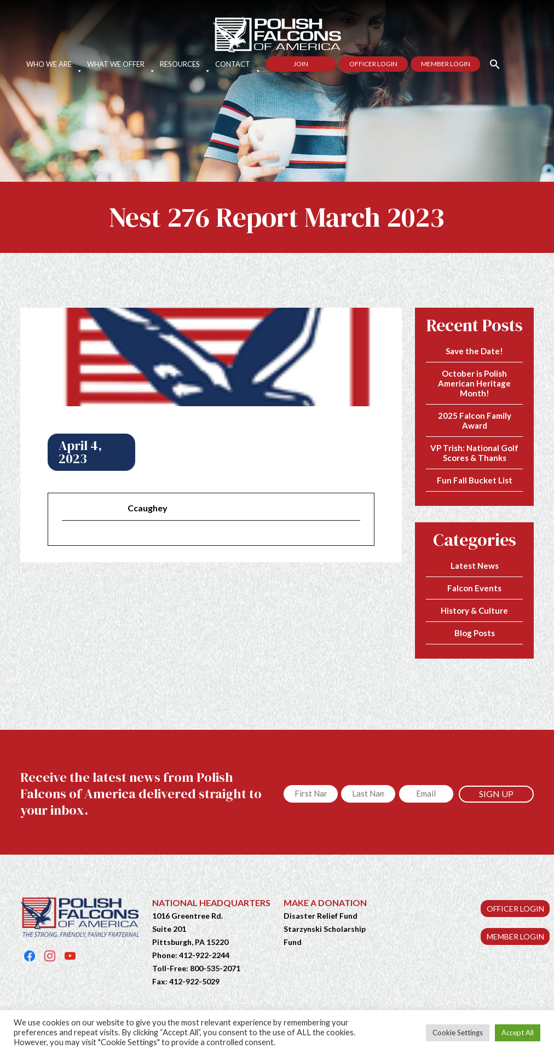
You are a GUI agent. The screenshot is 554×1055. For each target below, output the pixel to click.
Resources (185, 64)
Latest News (475, 565)
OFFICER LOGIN (515, 908)
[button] (490, 63)
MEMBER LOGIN (515, 936)
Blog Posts (474, 633)
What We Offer (121, 64)
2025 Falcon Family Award (474, 420)
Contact (238, 64)
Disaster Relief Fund (320, 915)
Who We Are (54, 64)
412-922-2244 (204, 955)
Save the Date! (474, 351)
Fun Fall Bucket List (474, 480)
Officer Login (373, 64)
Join (300, 64)
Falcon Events (474, 588)
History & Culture (474, 610)
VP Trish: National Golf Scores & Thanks (474, 453)
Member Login (445, 64)
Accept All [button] (517, 1032)
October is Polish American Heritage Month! (474, 383)
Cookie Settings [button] (457, 1032)
